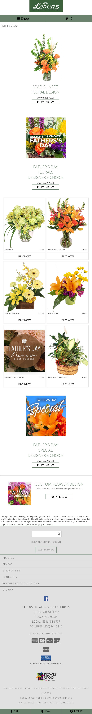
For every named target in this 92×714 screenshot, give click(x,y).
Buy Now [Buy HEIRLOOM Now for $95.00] (24, 256)
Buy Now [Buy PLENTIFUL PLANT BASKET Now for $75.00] (67, 384)
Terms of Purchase (46, 702)
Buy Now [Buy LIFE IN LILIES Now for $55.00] (67, 320)
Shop (23, 18)
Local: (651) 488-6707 (46, 621)
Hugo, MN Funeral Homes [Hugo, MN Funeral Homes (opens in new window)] (18, 688)
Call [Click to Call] (15, 711)
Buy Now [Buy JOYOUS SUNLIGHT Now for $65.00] (24, 320)
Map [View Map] (45, 711)
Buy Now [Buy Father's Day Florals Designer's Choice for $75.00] (45, 187)
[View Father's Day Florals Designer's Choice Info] (46, 137)
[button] (46, 658)
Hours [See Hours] (76, 711)
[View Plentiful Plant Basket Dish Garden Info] (67, 350)
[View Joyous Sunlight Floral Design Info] (24, 287)
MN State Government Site (57, 698)
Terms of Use (67, 702)
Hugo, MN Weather (30, 698)
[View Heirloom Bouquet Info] (24, 223)
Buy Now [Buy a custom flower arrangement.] (59, 496)
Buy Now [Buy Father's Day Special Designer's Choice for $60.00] (45, 465)
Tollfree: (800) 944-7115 (46, 626)
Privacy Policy (26, 702)
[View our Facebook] (46, 599)
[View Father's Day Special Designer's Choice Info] (46, 416)
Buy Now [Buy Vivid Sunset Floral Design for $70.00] (45, 101)
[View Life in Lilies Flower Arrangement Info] (67, 287)
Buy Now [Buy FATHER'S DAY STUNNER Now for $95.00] (24, 384)
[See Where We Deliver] (46, 549)
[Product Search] (47, 534)
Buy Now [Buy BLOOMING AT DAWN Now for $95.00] (67, 256)
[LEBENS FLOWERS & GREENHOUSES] (46, 11)
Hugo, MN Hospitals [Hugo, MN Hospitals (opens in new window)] (45, 688)
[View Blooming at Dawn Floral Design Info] (67, 223)
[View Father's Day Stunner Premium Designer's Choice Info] (24, 350)
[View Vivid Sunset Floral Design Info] (46, 57)
